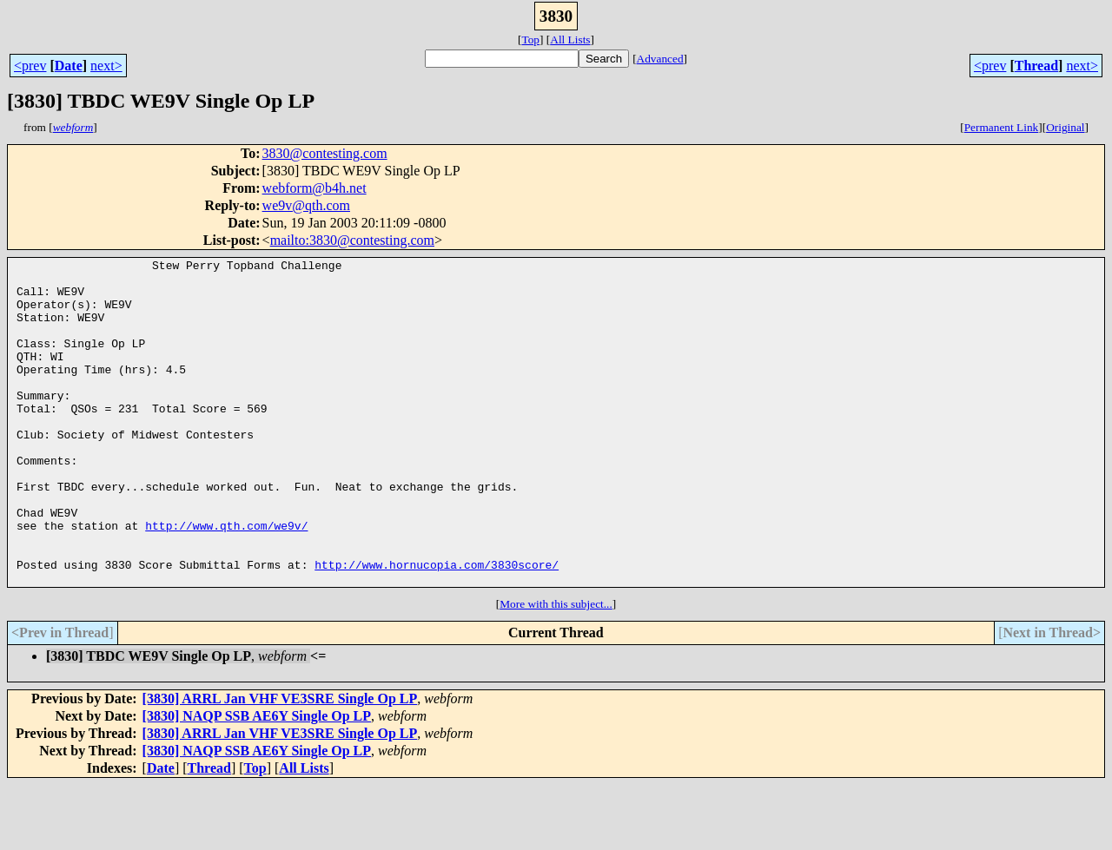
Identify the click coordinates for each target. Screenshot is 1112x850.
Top (530, 39)
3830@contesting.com (324, 153)
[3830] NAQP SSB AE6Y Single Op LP (256, 781)
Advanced (660, 58)
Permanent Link (1001, 127)
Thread (1036, 65)
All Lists (570, 39)
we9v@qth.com (306, 205)
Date (69, 65)
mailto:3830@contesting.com (352, 240)
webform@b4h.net (314, 188)
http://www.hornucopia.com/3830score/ (436, 627)
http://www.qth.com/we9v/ (226, 580)
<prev (30, 65)
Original (1065, 127)
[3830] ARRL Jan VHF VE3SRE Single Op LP (280, 763)
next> (106, 65)
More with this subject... (556, 668)
